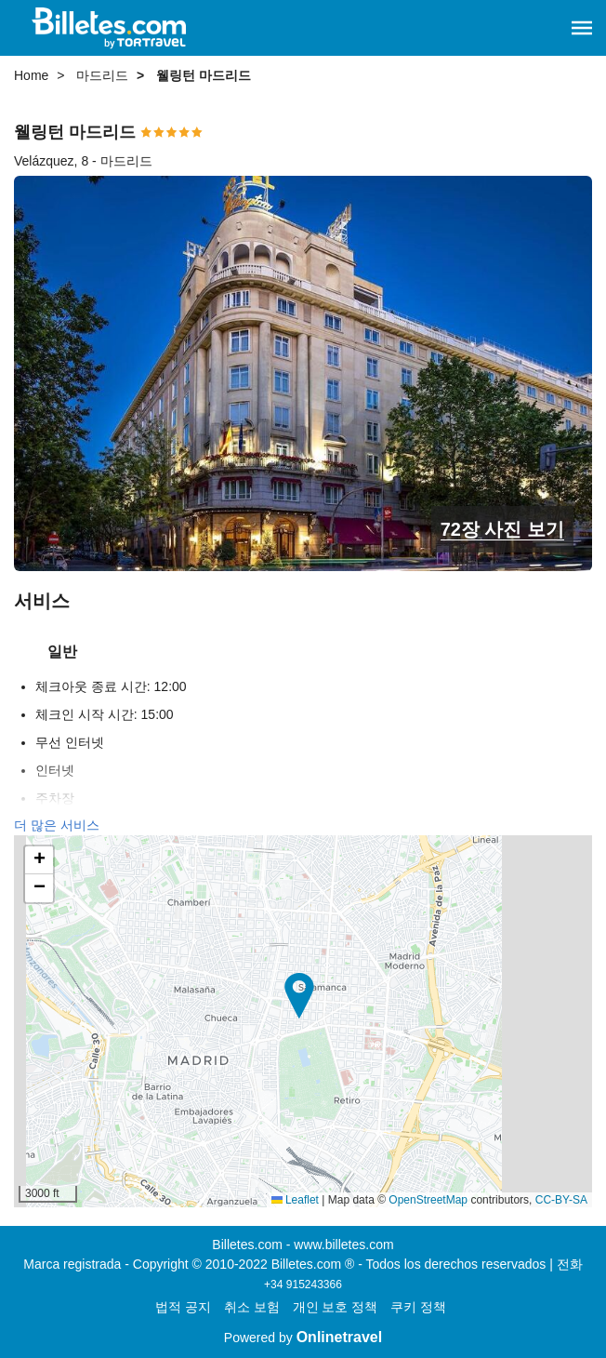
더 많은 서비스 (56, 825)
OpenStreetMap (428, 1199)
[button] (582, 28)
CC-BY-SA (561, 1199)
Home (31, 75)
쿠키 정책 (418, 1306)
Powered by (303, 1337)
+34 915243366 (303, 1284)
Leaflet (295, 1199)
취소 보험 (252, 1306)
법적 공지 (183, 1306)
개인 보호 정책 (335, 1306)
